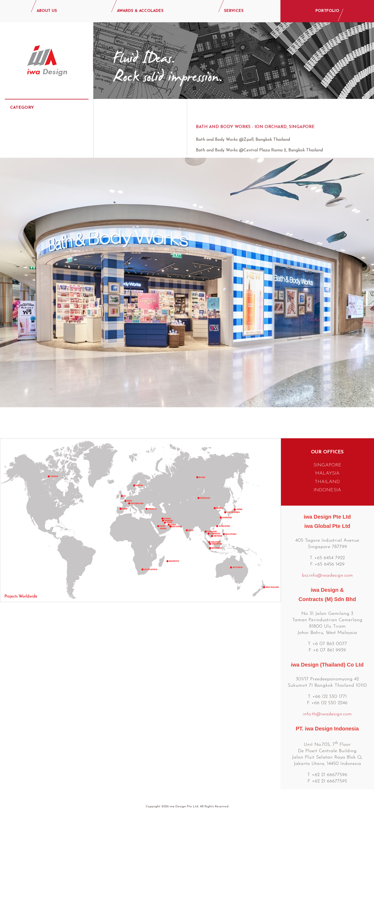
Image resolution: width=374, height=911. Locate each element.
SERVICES (234, 11)
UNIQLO (121, 215)
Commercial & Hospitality (41, 140)
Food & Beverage (32, 188)
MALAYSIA (327, 560)
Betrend (122, 151)
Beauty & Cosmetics (35, 124)
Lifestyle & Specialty (35, 219)
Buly (117, 162)
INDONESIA (327, 577)
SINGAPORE (327, 552)
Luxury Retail (27, 204)
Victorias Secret (133, 227)
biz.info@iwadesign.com (327, 662)
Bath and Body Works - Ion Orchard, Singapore (255, 127)
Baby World (127, 139)
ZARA (117, 239)
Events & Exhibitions (35, 172)
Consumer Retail (30, 156)
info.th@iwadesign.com (327, 801)
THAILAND (327, 569)
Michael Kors (129, 186)
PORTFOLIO (327, 11)
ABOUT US (47, 11)
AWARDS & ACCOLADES (140, 11)
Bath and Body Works (140, 127)
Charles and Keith (136, 174)
